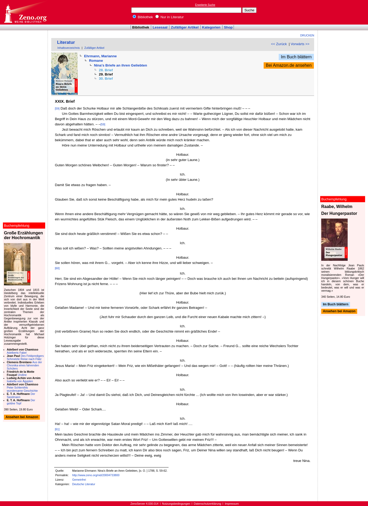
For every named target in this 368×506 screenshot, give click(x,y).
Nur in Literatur (169, 17)
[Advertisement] (343, 12)
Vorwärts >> (300, 44)
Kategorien (211, 27)
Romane (96, 61)
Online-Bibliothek (25, 12)
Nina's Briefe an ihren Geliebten (120, 65)
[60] (57, 268)
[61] (57, 429)
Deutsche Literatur (83, 484)
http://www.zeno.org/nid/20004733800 (95, 475)
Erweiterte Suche (205, 4)
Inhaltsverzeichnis (68, 47)
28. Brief (106, 70)
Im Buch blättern (296, 57)
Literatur (66, 42)
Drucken (307, 35)
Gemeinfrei (79, 479)
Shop (228, 27)
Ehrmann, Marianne (100, 56)
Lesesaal (160, 27)
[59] (57, 108)
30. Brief (106, 79)
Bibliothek (143, 17)
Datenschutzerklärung (207, 503)
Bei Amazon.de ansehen (288, 65)
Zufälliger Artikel (185, 27)
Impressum (232, 503)
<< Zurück (279, 44)
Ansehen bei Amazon (339, 311)
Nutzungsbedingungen (176, 503)
